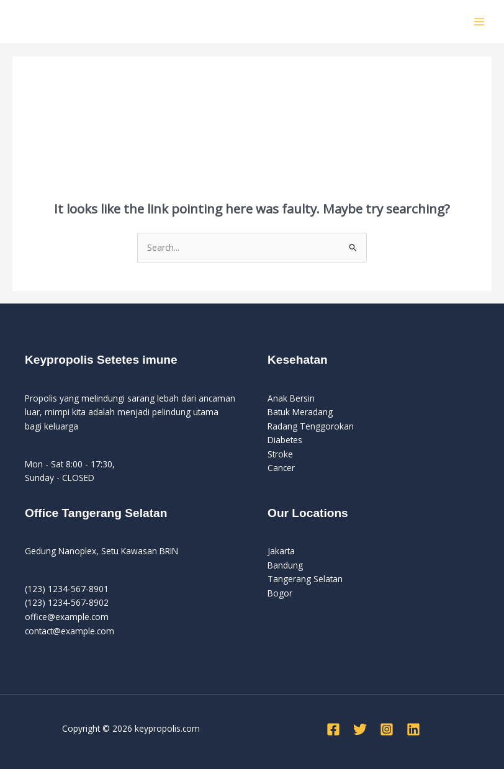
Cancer (281, 468)
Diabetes (285, 440)
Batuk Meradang (300, 412)
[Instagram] (387, 729)
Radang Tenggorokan (311, 426)
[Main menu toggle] (479, 21)
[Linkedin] (413, 729)
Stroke (280, 454)
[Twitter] (360, 729)
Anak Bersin (291, 398)
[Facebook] (333, 729)
